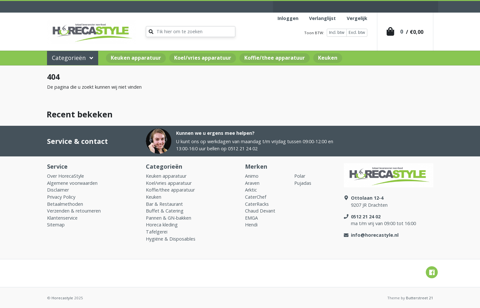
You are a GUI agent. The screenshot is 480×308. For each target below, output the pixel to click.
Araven (252, 183)
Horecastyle (62, 297)
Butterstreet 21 (419, 297)
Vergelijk (357, 18)
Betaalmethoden (65, 204)
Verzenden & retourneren (74, 211)
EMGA (251, 218)
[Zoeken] (190, 31)
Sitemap (56, 225)
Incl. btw (336, 32)
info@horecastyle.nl (375, 235)
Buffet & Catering (165, 211)
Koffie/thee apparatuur (274, 57)
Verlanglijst (322, 18)
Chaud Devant (260, 211)
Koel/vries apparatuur (202, 57)
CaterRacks (257, 204)
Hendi (251, 225)
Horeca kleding (162, 225)
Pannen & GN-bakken (168, 218)
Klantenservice (62, 218)
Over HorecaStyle (65, 176)
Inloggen (288, 18)
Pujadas (302, 183)
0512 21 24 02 (366, 217)
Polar (299, 176)
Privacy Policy (61, 197)
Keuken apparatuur (136, 57)
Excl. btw (357, 32)
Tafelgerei (156, 232)
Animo (252, 176)
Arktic (251, 190)
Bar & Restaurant (164, 204)
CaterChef (255, 197)
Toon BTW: (314, 32)
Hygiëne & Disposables (170, 239)
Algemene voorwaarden (72, 183)
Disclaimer (58, 190)
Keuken (327, 57)
